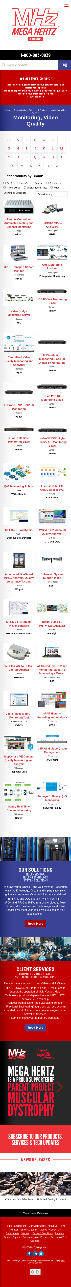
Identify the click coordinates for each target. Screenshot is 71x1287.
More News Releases (35, 1213)
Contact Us (55, 1229)
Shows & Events (29, 1229)
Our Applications (37, 1225)
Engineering (20, 1225)
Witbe (54, 187)
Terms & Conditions (42, 1233)
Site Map (25, 1233)
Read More (35, 923)
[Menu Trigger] (66, 4)
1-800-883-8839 (36, 55)
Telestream (54, 183)
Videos (43, 1229)
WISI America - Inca (35, 187)
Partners (59, 1233)
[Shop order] (51, 194)
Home (9, 1225)
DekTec (8, 183)
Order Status (12, 1233)
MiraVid (23, 183)
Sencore (37, 183)
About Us (52, 1225)
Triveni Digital (11, 187)
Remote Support (12, 1237)
